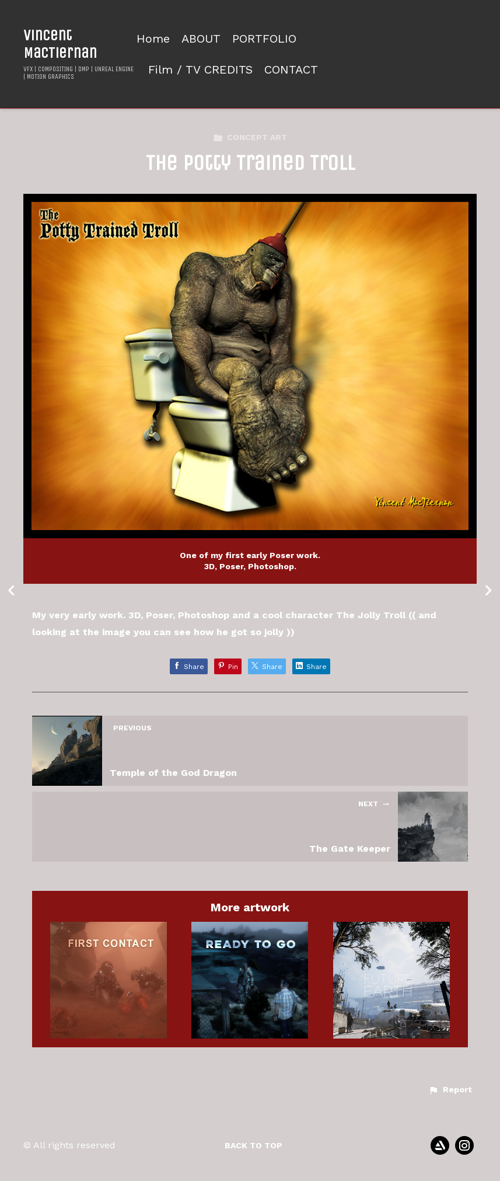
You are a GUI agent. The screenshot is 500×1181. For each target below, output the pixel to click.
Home (153, 39)
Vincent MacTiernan (60, 43)
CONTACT (291, 69)
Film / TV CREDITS (200, 69)
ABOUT (201, 39)
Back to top (253, 1145)
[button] (450, 1090)
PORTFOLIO (264, 39)
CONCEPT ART (250, 137)
